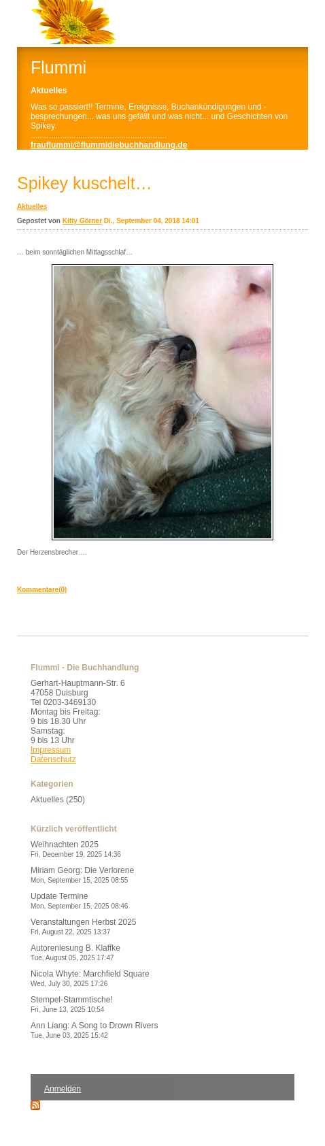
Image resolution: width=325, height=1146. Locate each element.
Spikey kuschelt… (84, 183)
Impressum (51, 750)
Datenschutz (53, 759)
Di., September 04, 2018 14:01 (151, 221)
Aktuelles (32, 206)
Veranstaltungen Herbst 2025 (83, 926)
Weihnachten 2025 (76, 849)
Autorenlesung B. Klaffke (75, 952)
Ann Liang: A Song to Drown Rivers (94, 1030)
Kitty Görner (82, 221)
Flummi (58, 67)
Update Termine (79, 900)
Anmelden (62, 1089)
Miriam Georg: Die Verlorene (82, 875)
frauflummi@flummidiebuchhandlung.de (109, 145)
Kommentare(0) (42, 589)
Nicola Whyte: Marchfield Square (90, 978)
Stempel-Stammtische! (72, 1004)
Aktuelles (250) (58, 799)
